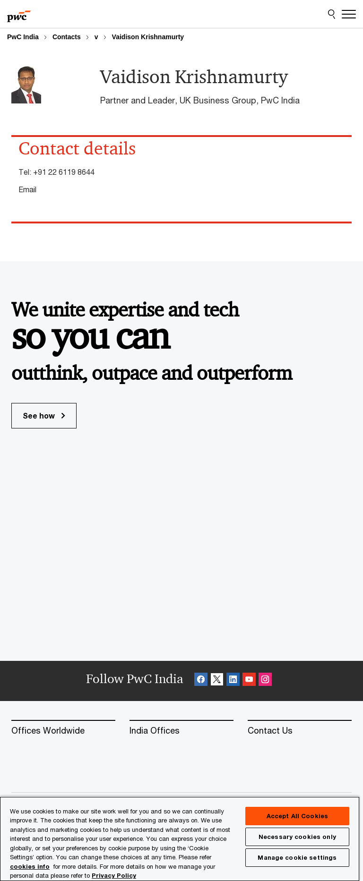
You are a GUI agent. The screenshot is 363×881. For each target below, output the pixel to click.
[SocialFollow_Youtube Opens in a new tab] (249, 681)
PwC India (23, 37)
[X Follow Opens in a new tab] (217, 681)
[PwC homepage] (19, 14)
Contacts (66, 37)
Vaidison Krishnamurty (148, 37)
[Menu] (349, 14)
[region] (179, 838)
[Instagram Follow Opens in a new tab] (265, 681)
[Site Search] (331, 14)
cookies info (30, 866)
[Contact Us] (300, 731)
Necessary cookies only (297, 836)
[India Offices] (181, 731)
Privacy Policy (114, 875)
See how (44, 415)
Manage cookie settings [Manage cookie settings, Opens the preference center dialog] (297, 857)
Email (27, 189)
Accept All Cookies (297, 816)
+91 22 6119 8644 (64, 171)
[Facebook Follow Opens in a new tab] (200, 681)
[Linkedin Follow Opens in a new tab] (233, 681)
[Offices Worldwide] (63, 731)
